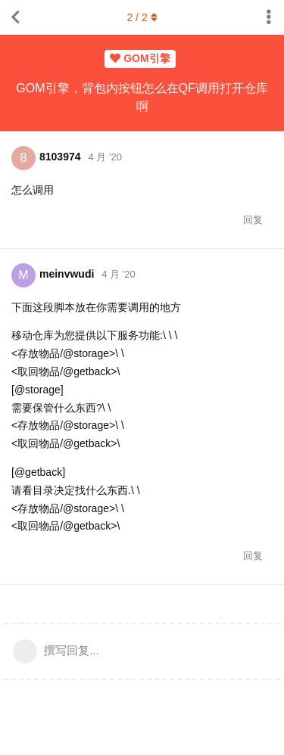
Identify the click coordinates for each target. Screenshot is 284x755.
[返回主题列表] (15, 17)
